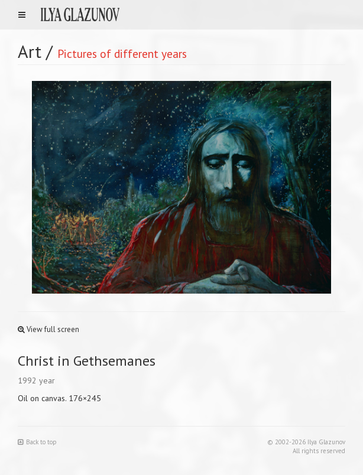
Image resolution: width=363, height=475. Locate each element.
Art (29, 51)
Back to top (37, 442)
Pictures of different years (122, 53)
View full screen (48, 329)
